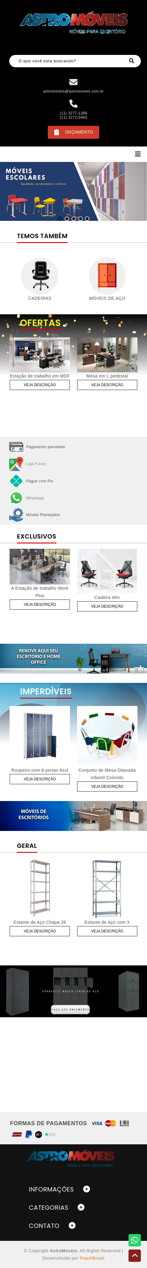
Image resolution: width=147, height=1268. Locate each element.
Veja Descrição (40, 385)
